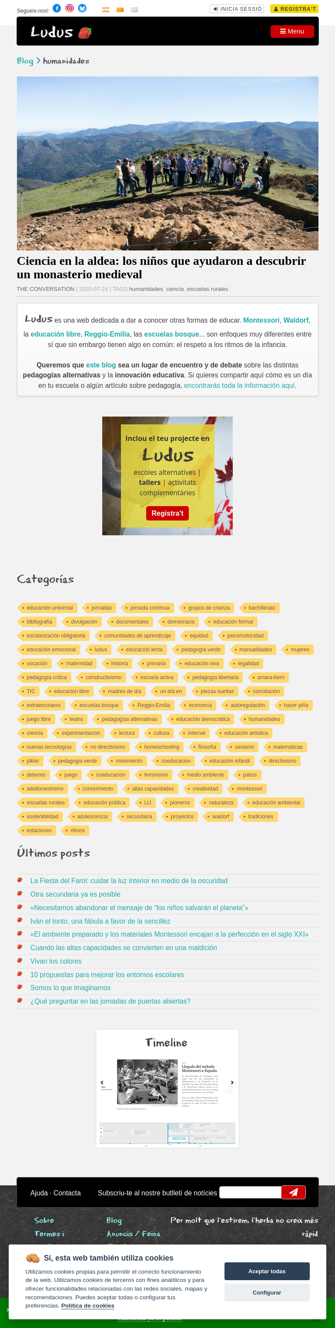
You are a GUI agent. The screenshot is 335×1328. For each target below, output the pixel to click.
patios (250, 775)
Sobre (44, 1221)
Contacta (67, 1193)
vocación (37, 664)
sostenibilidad (43, 817)
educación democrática (203, 719)
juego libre (39, 719)
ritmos (77, 830)
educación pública (104, 803)
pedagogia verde (77, 761)
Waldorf (295, 320)
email (231, 1192)
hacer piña (296, 705)
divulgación (84, 622)
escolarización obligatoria (56, 636)
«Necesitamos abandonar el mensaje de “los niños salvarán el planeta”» (139, 907)
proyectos (182, 817)
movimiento (129, 761)
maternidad (79, 664)
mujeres (300, 650)
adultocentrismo (45, 789)
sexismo (244, 747)
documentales (132, 622)
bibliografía (40, 622)
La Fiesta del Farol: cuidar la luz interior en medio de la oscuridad (129, 880)
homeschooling (162, 747)
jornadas (102, 608)
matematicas (288, 747)
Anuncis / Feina (134, 1234)
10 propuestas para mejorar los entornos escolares (107, 974)
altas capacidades (153, 789)
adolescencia (92, 817)
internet (196, 733)
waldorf (220, 817)
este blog (101, 365)
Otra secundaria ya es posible (75, 894)
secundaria (139, 817)
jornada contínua (150, 608)
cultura (161, 733)
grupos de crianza (209, 608)
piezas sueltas (217, 691)
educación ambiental (276, 803)
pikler (33, 761)
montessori (249, 789)
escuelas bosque (171, 334)
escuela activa (157, 677)
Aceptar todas (266, 1271)
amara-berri (271, 677)
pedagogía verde (201, 650)
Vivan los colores (56, 961)
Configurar (267, 1292)
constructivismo (104, 677)
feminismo (156, 775)
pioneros (180, 803)
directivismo (282, 761)
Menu (292, 31)
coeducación (110, 775)
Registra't (295, 9)
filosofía (207, 747)
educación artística (246, 733)
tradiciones (261, 817)
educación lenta (144, 650)
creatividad (205, 789)
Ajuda (39, 1193)
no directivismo (107, 747)
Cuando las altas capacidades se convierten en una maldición (123, 947)
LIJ (147, 803)
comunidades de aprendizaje (137, 636)
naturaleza (221, 803)
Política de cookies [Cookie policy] (87, 1305)
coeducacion (176, 761)
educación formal (233, 622)
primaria (156, 664)
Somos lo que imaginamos (70, 987)
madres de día (124, 691)
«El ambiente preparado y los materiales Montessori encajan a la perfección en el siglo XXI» (169, 934)
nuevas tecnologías (49, 747)
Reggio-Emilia (107, 334)
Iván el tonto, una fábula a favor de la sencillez (100, 921)
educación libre (55, 334)
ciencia (175, 289)
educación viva (201, 664)
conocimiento (98, 789)
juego (70, 775)
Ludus (51, 32)
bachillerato (262, 608)
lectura (127, 733)
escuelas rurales (207, 289)
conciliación (266, 691)
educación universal (50, 608)
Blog (114, 1221)
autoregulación (248, 705)
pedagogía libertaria (215, 677)
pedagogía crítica (47, 677)
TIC (31, 691)
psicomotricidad (246, 636)
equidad (199, 636)
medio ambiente (205, 775)
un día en (171, 691)
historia (119, 664)
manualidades (256, 650)
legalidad (248, 664)
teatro (76, 719)
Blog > (28, 61)
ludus (101, 650)
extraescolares (44, 705)
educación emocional (51, 650)
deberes (36, 775)
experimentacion (81, 733)
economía (200, 705)
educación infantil (230, 761)
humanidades (146, 289)
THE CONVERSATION (46, 289)
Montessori (261, 320)
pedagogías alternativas (129, 719)
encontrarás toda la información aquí (239, 385)
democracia (181, 622)
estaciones (39, 830)
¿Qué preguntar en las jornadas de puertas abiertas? (110, 1001)
